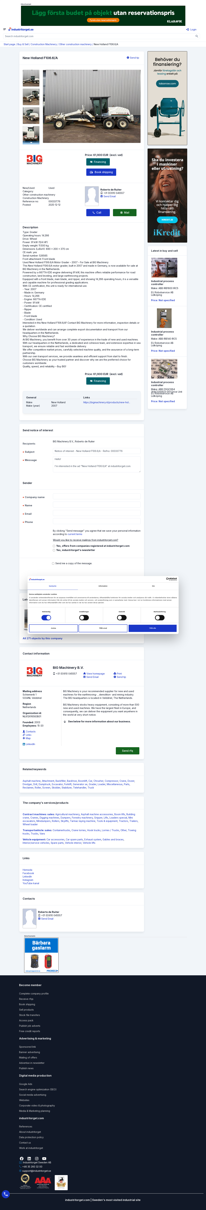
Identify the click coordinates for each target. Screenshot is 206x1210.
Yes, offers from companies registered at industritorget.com (93, 545)
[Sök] (197, 36)
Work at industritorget (31, 1148)
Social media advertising (32, 1094)
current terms (75, 534)
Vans (42, 833)
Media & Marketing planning (34, 1110)
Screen (46, 787)
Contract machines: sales (38, 814)
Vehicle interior (73, 842)
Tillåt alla (152, 628)
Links (27, 734)
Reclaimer (28, 787)
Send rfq (127, 750)
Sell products (26, 1009)
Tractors (123, 821)
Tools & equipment (107, 821)
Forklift (68, 784)
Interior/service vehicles (36, 842)
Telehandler (79, 787)
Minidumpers (43, 821)
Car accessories (55, 839)
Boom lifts (119, 814)
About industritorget (30, 1131)
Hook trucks (94, 830)
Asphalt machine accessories (97, 814)
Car (90, 780)
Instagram (28, 879)
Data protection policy (31, 1137)
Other (124, 830)
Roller (38, 787)
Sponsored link (27, 1046)
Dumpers (66, 817)
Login (191, 29)
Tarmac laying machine (82, 821)
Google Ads (25, 1084)
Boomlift (82, 780)
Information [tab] (103, 586)
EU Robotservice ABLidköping (162, 293)
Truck (91, 787)
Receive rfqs (26, 998)
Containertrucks (61, 830)
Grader (92, 784)
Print (118, 673)
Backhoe (72, 780)
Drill (35, 784)
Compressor (111, 780)
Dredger (27, 784)
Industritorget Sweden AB (35, 1162)
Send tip (133, 57)
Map (27, 738)
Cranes (34, 817)
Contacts (29, 731)
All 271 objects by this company (42, 638)
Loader (101, 784)
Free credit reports (29, 1031)
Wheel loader (30, 824)
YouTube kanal (31, 883)
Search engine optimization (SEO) (38, 1089)
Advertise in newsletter (31, 1062)
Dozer (131, 780)
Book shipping (101, 172)
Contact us (25, 1142)
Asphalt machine (32, 780)
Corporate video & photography (37, 1105)
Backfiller (61, 780)
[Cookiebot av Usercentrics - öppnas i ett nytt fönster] (162, 579)
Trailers (133, 821)
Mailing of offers (28, 1057)
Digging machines (49, 817)
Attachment (48, 780)
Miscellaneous (115, 784)
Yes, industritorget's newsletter (75, 550)
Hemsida (27, 869)
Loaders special (118, 817)
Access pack (26, 1020)
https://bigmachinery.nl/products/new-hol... (106, 402)
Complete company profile (34, 993)
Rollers (55, 821)
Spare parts (57, 842)
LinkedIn (29, 744)
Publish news (26, 1068)
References (25, 1126)
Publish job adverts (29, 1025)
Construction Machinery (44, 44)
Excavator (57, 784)
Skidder (56, 787)
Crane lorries (79, 830)
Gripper (98, 817)
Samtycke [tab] (52, 586)
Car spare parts (74, 839)
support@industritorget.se (35, 1170)
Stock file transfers (29, 1015)
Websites (24, 1100)
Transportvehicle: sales (37, 830)
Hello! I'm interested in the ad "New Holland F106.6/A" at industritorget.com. (97, 464)
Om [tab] (153, 586)
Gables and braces (113, 839)
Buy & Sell (23, 44)
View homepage (94, 673)
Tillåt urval (103, 628)
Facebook (28, 873)
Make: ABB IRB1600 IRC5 (164, 288)
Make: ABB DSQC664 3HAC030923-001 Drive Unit (166, 390)
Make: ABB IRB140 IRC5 (164, 338)
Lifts (106, 817)
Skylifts (65, 821)
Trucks (34, 833)
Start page (9, 44)
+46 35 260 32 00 (30, 1166)
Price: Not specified (163, 300)
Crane (123, 780)
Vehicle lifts (89, 842)
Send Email (108, 196)
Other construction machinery (75, 44)
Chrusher (98, 780)
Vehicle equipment (34, 839)
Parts (126, 784)
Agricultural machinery (67, 814)
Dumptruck (45, 784)
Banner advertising (29, 1052)
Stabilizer (67, 787)
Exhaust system (92, 839)
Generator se (80, 784)
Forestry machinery (82, 817)
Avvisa (53, 628)
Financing (98, 162)
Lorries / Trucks (110, 830)
